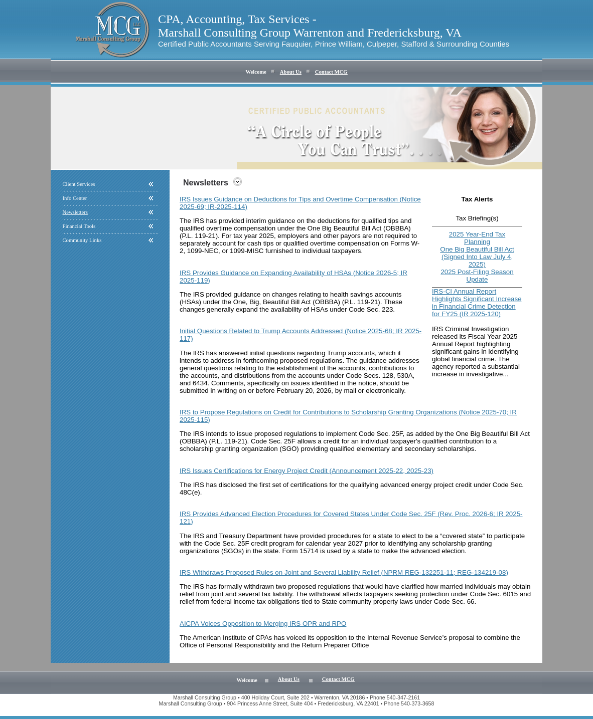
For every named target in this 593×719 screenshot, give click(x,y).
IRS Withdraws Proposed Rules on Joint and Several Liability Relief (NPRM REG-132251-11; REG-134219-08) (344, 572)
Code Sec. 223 (371, 309)
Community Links (82, 240)
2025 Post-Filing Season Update (476, 275)
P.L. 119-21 (228, 441)
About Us (291, 72)
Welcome (255, 72)
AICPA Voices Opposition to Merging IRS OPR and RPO (263, 623)
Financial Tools (79, 226)
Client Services (79, 184)
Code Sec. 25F (380, 433)
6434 (200, 383)
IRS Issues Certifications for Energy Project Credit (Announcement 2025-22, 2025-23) (306, 470)
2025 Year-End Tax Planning (477, 238)
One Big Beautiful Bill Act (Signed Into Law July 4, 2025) (477, 257)
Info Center (75, 198)
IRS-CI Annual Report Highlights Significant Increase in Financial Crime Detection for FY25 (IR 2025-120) (477, 303)
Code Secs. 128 (369, 375)
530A (404, 375)
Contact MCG (331, 72)
